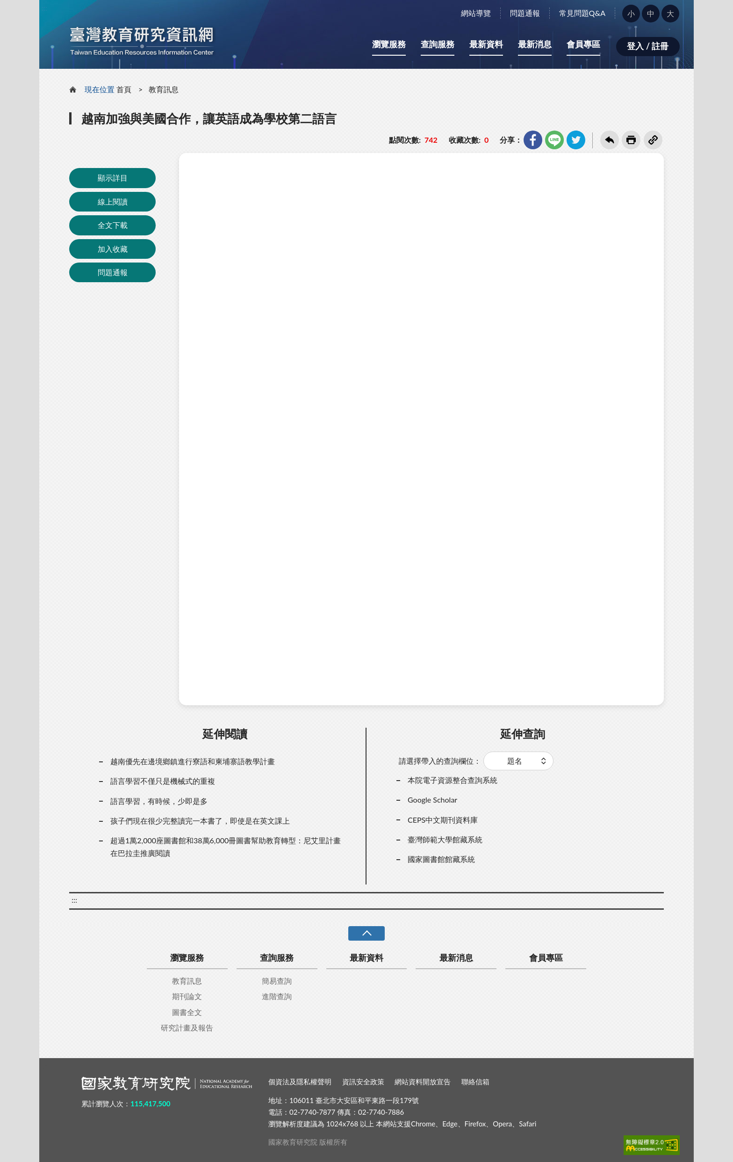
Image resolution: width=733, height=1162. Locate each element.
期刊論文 (187, 996)
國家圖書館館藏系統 (441, 859)
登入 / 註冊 (647, 46)
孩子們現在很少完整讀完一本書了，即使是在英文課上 (200, 820)
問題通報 (525, 12)
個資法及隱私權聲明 (299, 1081)
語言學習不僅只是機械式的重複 (162, 780)
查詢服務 (437, 44)
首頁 (123, 89)
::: (44, 7)
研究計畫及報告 (187, 1027)
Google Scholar (432, 799)
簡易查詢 (277, 980)
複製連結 (653, 140)
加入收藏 (113, 248)
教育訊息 (164, 89)
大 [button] (670, 13)
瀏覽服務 (389, 44)
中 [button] (650, 13)
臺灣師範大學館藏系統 (445, 839)
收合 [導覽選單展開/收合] (366, 933)
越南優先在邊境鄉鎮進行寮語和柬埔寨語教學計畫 (192, 761)
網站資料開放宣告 (423, 1081)
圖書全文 (187, 1012)
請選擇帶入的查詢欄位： (440, 760)
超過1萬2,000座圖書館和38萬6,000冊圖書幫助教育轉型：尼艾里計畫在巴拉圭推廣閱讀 (225, 846)
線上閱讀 (113, 201)
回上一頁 (609, 140)
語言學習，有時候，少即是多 (159, 801)
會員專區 (583, 44)
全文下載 (113, 224)
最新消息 (535, 44)
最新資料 (486, 44)
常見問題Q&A (582, 12)
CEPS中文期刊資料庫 (443, 819)
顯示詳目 (113, 177)
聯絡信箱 (475, 1081)
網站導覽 (476, 12)
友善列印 (631, 140)
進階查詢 (277, 996)
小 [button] (631, 13)
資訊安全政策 (363, 1081)
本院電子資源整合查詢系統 (452, 779)
